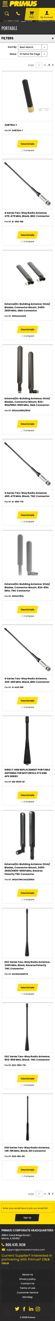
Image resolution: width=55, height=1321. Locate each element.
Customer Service (27, 1292)
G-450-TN (17, 501)
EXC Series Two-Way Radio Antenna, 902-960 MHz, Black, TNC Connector (27, 1058)
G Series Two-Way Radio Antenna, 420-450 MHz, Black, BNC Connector (27, 680)
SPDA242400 (19, 316)
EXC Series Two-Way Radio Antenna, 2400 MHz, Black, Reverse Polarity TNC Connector (27, 965)
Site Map (27, 1297)
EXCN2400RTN (20, 974)
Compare (29, 150)
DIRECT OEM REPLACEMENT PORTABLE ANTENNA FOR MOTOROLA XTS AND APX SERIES (27, 773)
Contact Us (27, 1283)
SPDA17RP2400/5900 (23, 879)
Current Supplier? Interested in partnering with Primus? (26, 1259)
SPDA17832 (18, 596)
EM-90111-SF (18, 781)
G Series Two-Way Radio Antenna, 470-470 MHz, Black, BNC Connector (27, 214)
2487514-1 (11, 125)
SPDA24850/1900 (21, 410)
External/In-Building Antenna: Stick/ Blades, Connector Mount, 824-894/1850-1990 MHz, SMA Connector (27, 402)
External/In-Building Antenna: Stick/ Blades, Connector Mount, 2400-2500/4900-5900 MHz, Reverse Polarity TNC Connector (27, 869)
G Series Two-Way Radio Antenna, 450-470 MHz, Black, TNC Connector (27, 494)
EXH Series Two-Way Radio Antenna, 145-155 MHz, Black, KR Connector (27, 1149)
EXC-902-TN (19, 1065)
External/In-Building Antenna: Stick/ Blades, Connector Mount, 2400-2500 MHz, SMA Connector (27, 307)
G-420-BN (17, 687)
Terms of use (27, 1288)
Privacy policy (27, 1279)
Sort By (12, 47)
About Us (27, 1274)
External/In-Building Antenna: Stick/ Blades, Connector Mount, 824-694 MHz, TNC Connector (27, 587)
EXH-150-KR (18, 1156)
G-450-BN (17, 221)
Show (13, 54)
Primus (31, 1317)
